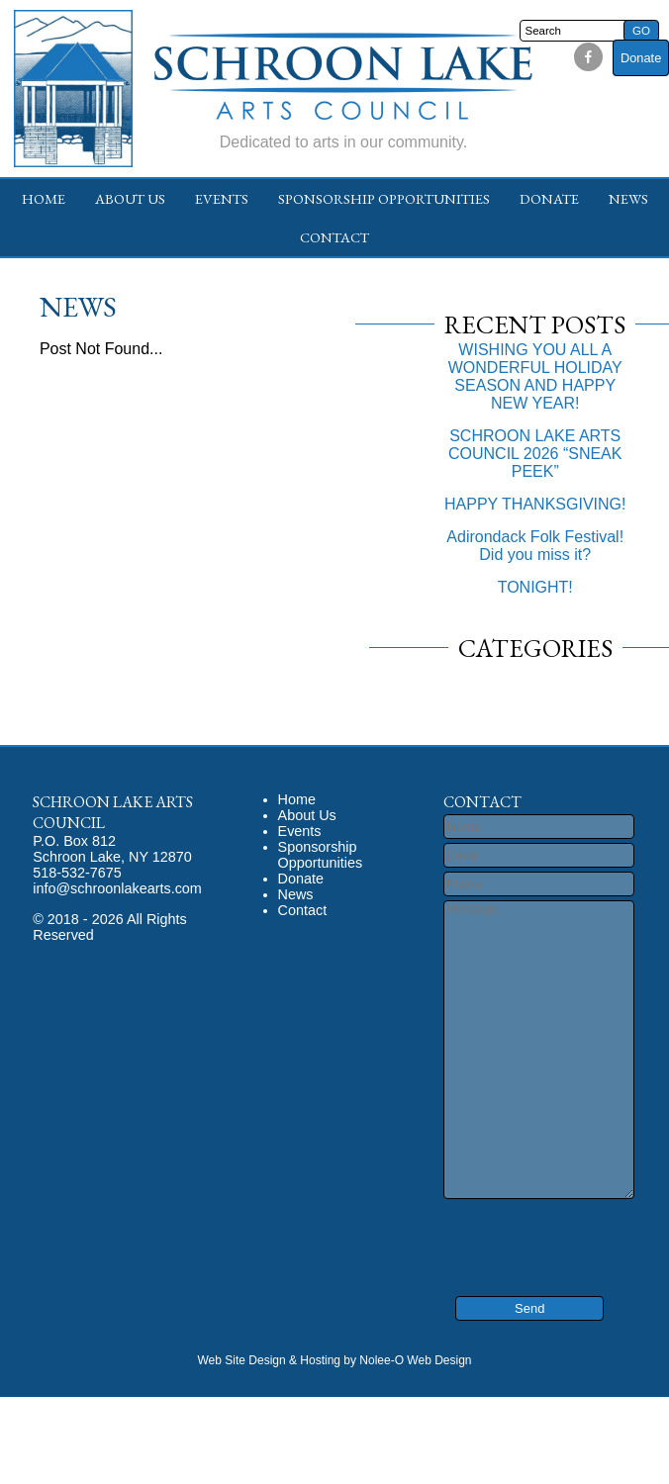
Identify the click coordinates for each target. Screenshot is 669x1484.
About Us (130, 198)
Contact (334, 237)
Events (221, 198)
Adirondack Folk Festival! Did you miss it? (534, 545)
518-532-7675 (77, 873)
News (628, 198)
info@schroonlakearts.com (117, 888)
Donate (641, 57)
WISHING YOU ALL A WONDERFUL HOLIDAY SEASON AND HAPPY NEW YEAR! (535, 376)
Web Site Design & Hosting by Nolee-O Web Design (334, 1360)
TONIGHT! (535, 587)
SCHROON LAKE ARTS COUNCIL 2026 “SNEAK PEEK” (534, 453)
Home (43, 198)
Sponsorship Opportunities (384, 198)
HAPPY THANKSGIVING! (534, 504)
